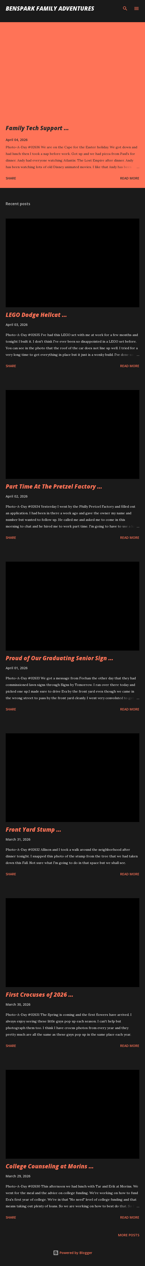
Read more (129, 178)
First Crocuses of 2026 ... (39, 994)
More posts (128, 1235)
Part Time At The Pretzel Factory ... (54, 486)
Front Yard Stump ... (33, 829)
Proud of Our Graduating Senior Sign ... (59, 658)
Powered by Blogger (72, 1252)
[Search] (125, 8)
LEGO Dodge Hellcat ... (36, 315)
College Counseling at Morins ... (50, 1166)
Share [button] (11, 178)
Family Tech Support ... (37, 128)
